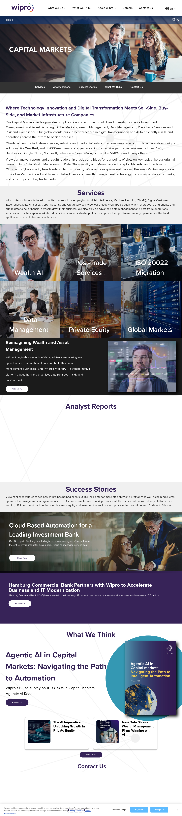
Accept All (159, 810)
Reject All (139, 810)
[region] (91, 810)
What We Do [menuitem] (57, 8)
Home (9, 19)
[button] (173, 20)
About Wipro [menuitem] (107, 8)
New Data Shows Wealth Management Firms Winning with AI (138, 728)
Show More (91, 754)
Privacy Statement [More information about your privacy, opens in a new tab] (76, 811)
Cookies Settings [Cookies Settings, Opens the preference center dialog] (119, 810)
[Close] (177, 810)
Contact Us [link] (146, 8)
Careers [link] (128, 8)
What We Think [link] (81, 8)
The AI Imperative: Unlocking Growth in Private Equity (69, 726)
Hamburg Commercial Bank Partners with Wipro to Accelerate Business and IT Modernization (80, 587)
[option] (91, 450)
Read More (22, 557)
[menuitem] (171, 9)
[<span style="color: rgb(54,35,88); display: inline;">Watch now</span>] (17, 389)
